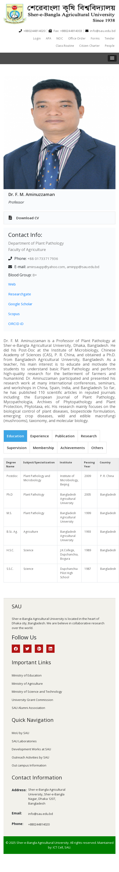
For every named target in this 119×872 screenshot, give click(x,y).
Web (12, 284)
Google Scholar (20, 303)
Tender (110, 38)
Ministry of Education (27, 675)
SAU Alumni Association (28, 708)
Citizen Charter (89, 46)
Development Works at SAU (31, 749)
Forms (95, 38)
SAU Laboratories (24, 741)
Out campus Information (29, 765)
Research (89, 436)
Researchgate (19, 294)
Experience (39, 436)
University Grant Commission (32, 700)
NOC (59, 38)
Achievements (72, 447)
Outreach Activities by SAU (30, 757)
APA (49, 38)
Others (97, 447)
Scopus (14, 313)
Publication (65, 436)
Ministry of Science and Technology (37, 691)
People (110, 46)
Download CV (24, 217)
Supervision (17, 447)
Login (37, 38)
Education (15, 436)
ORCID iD (16, 323)
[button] (112, 58)
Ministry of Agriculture (27, 683)
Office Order (77, 38)
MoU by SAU (20, 733)
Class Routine (65, 46)
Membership (43, 447)
